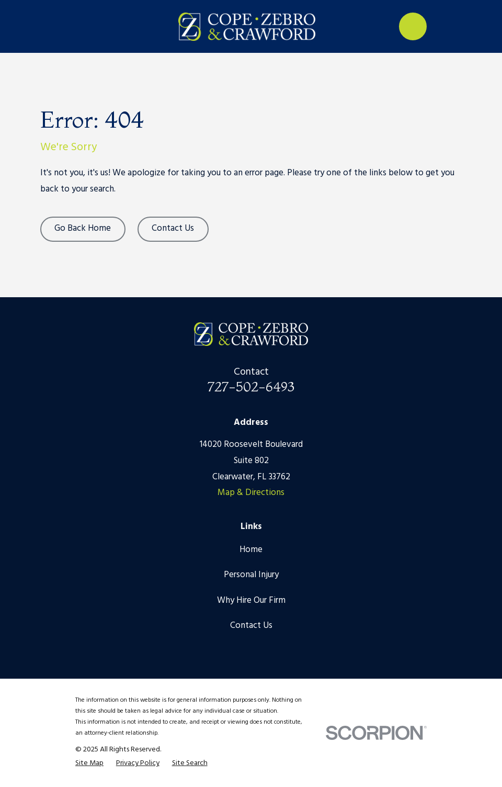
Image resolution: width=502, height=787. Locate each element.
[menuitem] (89, 763)
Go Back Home (82, 228)
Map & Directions (251, 493)
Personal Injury (251, 575)
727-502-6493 (251, 386)
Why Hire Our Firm (251, 600)
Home (251, 550)
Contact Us (173, 228)
